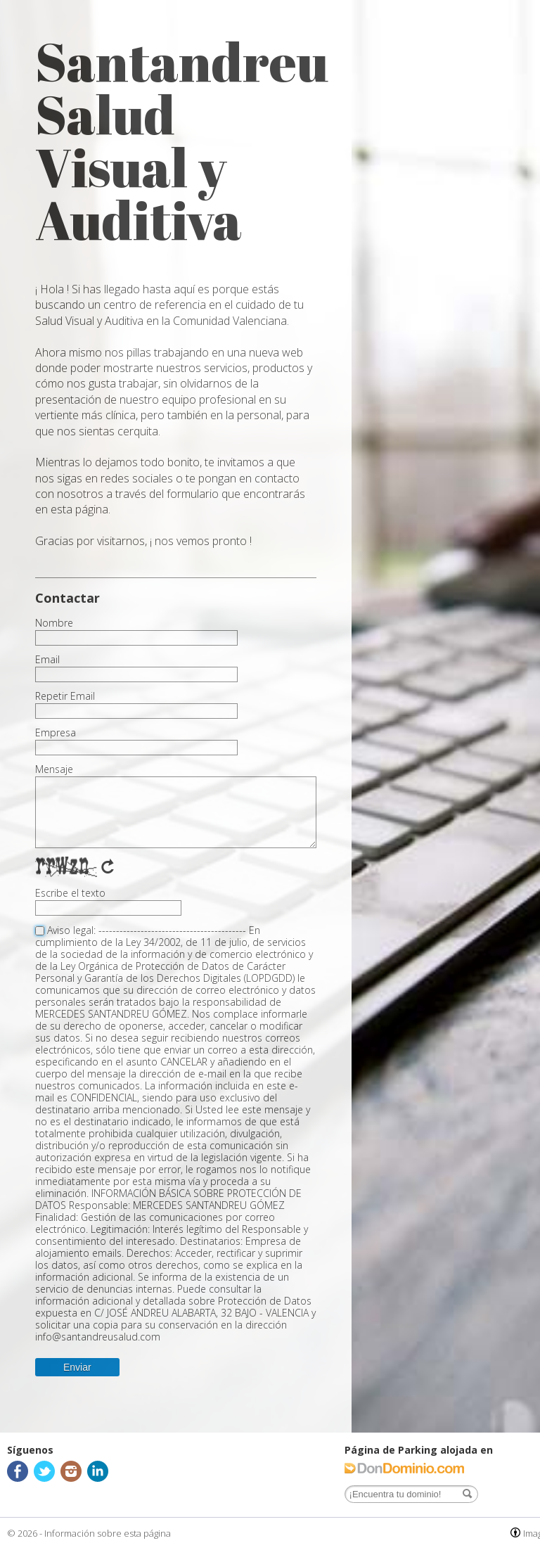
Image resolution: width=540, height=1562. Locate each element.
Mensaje (54, 769)
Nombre (54, 623)
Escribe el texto (70, 893)
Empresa (55, 732)
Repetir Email (65, 696)
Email (47, 659)
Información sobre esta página (107, 1533)
